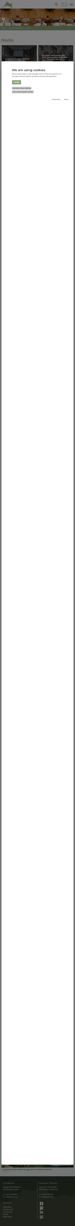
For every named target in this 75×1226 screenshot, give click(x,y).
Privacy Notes (56, 99)
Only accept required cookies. (22, 92)
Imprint (66, 99)
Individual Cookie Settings (21, 88)
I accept (16, 82)
